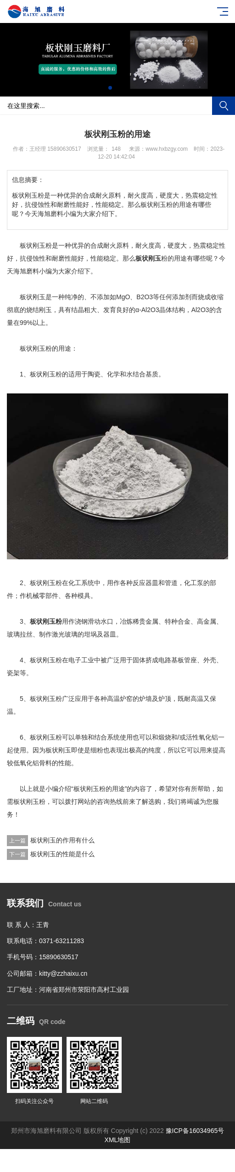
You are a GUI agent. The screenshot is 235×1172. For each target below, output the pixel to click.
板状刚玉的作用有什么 (62, 840)
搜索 (223, 106)
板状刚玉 (148, 258)
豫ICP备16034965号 (195, 1130)
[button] (110, 88)
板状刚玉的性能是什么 (62, 854)
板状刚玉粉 (46, 621)
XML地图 (118, 1140)
